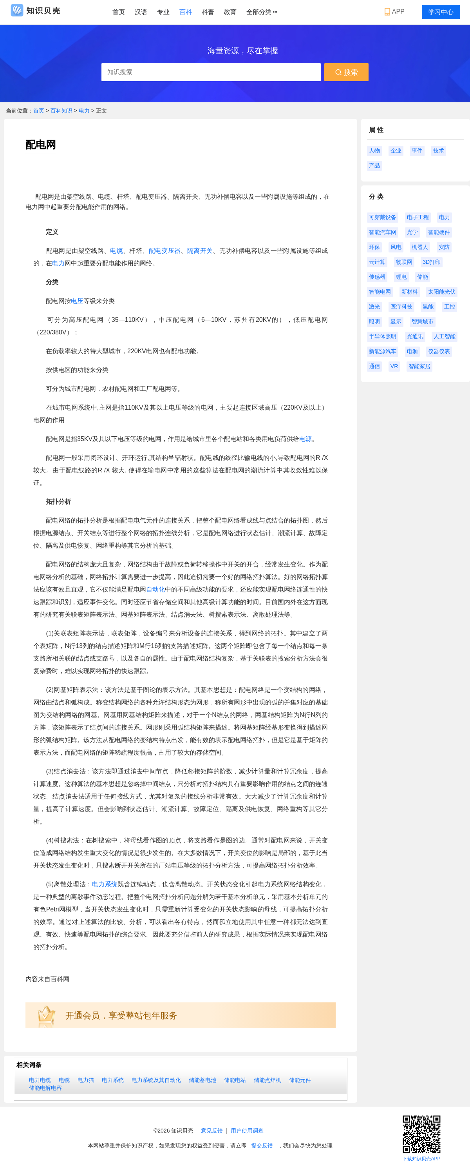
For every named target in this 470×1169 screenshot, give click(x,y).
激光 (374, 306)
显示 (395, 321)
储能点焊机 (267, 1080)
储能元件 (300, 1080)
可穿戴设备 (382, 217)
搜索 (346, 72)
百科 (185, 12)
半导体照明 (382, 336)
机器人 (420, 247)
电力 (85, 110)
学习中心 (441, 12)
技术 (438, 150)
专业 (163, 12)
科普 (208, 12)
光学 (412, 232)
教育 (230, 12)
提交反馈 (262, 1145)
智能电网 (380, 292)
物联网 (404, 262)
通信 (374, 366)
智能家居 (419, 366)
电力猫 (86, 1080)
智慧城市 (423, 321)
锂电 (401, 277)
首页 (118, 12)
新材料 (409, 292)
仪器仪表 (439, 351)
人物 (374, 150)
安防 (444, 247)
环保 (374, 247)
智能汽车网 (382, 232)
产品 (374, 165)
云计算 (377, 262)
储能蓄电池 (202, 1080)
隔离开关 (200, 250)
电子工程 (418, 217)
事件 (417, 150)
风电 (395, 247)
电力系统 (105, 884)
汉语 (141, 12)
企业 (395, 150)
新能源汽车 (382, 351)
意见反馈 (212, 1130)
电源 (305, 439)
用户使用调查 (247, 1130)
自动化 (155, 589)
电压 (77, 301)
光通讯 (415, 336)
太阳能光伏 (442, 292)
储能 (422, 277)
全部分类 (261, 12)
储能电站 (235, 1080)
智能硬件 (439, 232)
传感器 (377, 277)
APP (395, 12)
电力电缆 (40, 1080)
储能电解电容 (45, 1088)
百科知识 (62, 110)
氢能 (428, 306)
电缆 (116, 250)
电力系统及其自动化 (156, 1080)
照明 (374, 321)
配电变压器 (165, 250)
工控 (449, 306)
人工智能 (445, 336)
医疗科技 (401, 306)
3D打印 (432, 262)
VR (394, 366)
